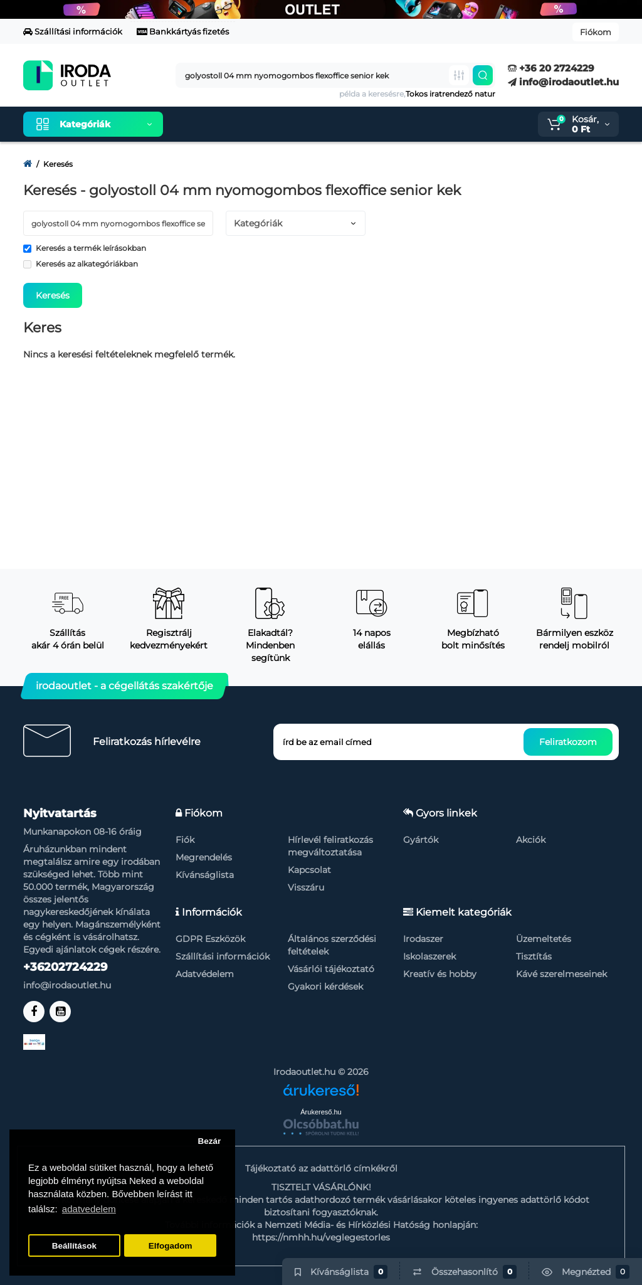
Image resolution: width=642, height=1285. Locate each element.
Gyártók (420, 839)
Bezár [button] (209, 1141)
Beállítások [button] (74, 1246)
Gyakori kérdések (325, 986)
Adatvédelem (205, 974)
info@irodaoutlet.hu (563, 82)
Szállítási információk (72, 31)
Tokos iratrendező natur (450, 93)
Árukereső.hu (320, 1112)
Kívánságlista (205, 874)
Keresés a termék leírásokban (84, 248)
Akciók (530, 839)
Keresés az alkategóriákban (80, 263)
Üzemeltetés (543, 938)
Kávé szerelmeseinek (561, 974)
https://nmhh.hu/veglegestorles (321, 1237)
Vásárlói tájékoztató (331, 969)
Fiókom (595, 32)
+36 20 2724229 (551, 68)
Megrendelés (204, 857)
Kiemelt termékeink (232, 124)
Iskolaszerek (429, 956)
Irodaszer (423, 938)
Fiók (185, 839)
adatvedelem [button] (89, 1208)
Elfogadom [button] (170, 1246)
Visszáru (306, 887)
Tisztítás (534, 956)
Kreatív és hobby (439, 974)
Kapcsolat (309, 869)
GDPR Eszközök (210, 938)
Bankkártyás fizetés (183, 31)
